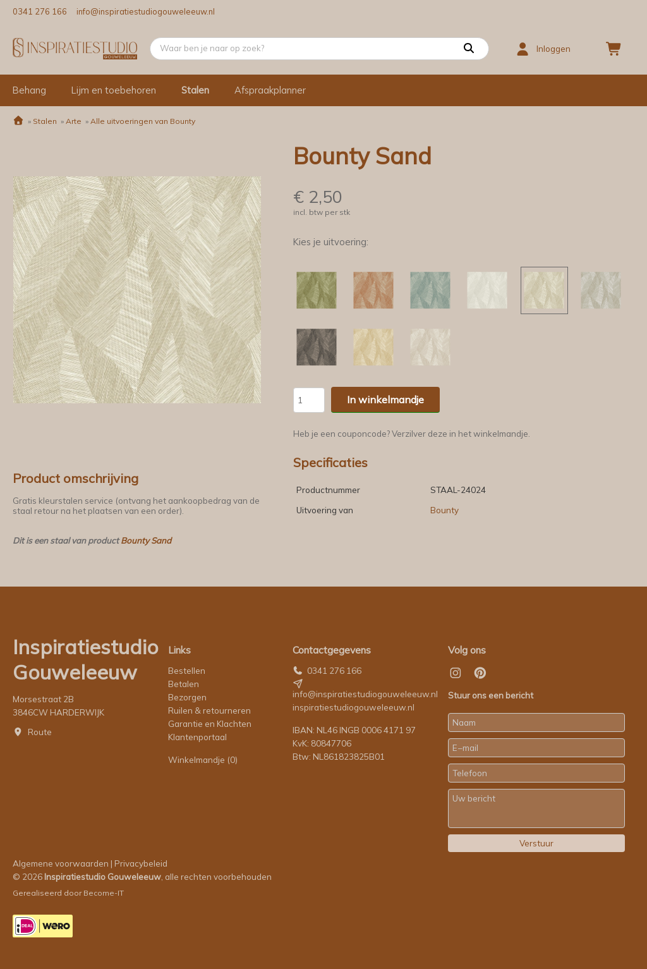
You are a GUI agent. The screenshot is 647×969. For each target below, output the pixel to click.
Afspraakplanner (270, 90)
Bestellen (186, 671)
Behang (29, 90)
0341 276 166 (40, 11)
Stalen (195, 90)
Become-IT (103, 893)
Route (40, 732)
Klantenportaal (197, 737)
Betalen (183, 684)
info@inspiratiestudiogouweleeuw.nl (145, 11)
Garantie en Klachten (210, 724)
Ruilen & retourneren (209, 710)
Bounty (444, 510)
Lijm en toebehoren (113, 90)
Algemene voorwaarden (61, 863)
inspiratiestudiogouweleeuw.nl (353, 707)
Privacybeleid (140, 863)
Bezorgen (187, 697)
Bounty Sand (146, 540)
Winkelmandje (203, 760)
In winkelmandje (385, 399)
